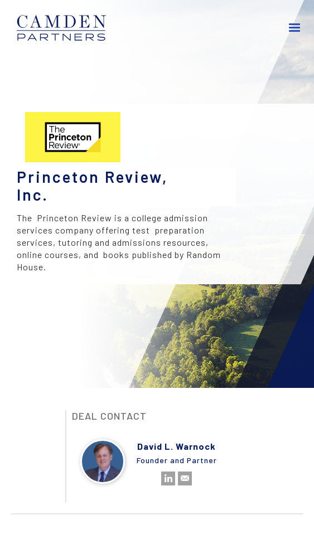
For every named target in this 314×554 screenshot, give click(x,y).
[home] (61, 28)
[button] (295, 28)
